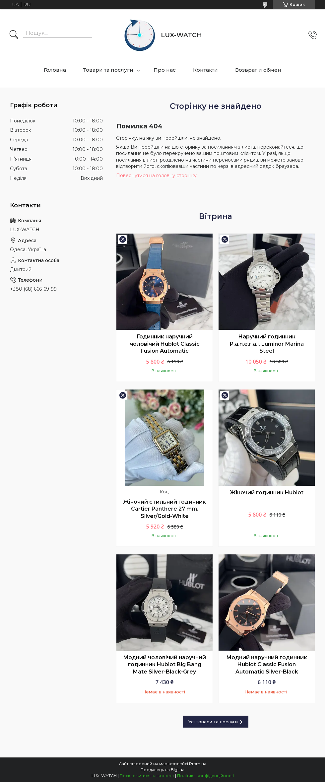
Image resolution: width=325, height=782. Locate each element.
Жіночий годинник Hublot (266, 492)
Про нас (165, 70)
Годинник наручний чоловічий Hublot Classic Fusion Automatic (165, 343)
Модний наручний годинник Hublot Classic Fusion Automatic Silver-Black (266, 664)
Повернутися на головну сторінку (156, 175)
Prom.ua (197, 763)
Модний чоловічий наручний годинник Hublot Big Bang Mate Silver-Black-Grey (164, 664)
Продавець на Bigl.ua (162, 769)
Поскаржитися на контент (147, 775)
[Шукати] (14, 35)
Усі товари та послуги (213, 721)
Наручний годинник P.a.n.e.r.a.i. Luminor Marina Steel (267, 343)
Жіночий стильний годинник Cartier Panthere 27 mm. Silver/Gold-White (164, 509)
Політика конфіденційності (205, 775)
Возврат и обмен (258, 70)
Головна (55, 70)
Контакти (205, 70)
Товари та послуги (108, 70)
